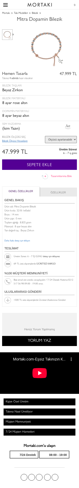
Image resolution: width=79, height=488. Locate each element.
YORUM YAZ (39, 341)
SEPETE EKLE (39, 165)
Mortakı (6, 13)
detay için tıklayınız (51, 256)
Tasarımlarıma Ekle (61, 176)
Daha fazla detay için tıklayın (17, 241)
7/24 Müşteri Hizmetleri (20, 432)
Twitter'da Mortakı (31, 477)
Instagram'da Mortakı (47, 477)
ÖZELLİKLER (58, 192)
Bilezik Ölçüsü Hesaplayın (15, 141)
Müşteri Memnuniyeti (18, 421)
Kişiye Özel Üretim (17, 401)
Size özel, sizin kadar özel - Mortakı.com (39, 3)
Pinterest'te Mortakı (39, 477)
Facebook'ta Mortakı (24, 477)
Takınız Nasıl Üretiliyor (19, 411)
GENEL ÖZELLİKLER (21, 191)
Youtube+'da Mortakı (55, 477)
